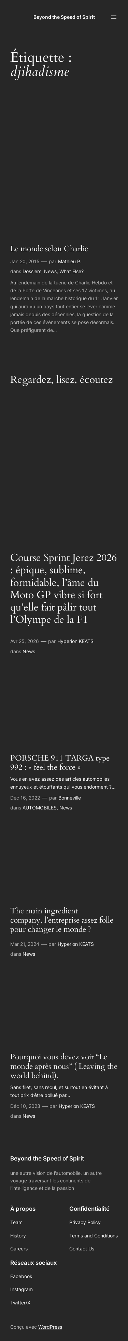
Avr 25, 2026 (24, 641)
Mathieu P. (70, 261)
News (50, 271)
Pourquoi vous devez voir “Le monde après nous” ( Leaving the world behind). (63, 1066)
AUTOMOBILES (40, 807)
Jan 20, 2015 (25, 261)
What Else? (71, 271)
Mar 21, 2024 (24, 944)
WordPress (50, 1327)
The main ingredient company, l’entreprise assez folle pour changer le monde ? (61, 921)
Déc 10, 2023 (25, 1106)
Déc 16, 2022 (25, 798)
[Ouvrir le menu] (114, 17)
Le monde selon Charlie (49, 249)
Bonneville (69, 798)
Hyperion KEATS (75, 641)
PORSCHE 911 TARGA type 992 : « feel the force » (60, 763)
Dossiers (32, 271)
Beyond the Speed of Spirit (64, 17)
